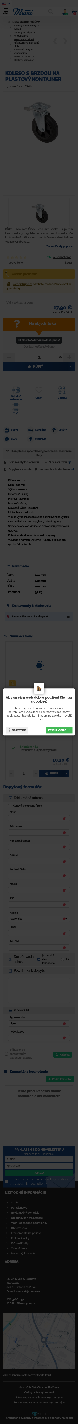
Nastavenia (16, 730)
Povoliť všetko (59, 730)
